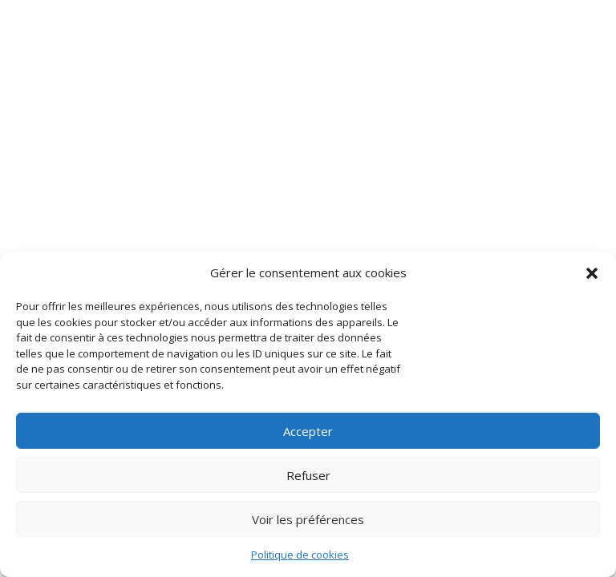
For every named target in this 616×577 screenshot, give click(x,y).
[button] (592, 273)
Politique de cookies (300, 554)
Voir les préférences (308, 519)
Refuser (308, 475)
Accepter (308, 431)
